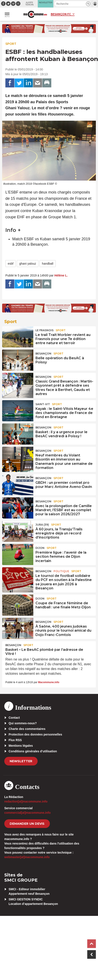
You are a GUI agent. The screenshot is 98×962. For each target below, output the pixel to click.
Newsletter (21, 761)
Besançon (43, 353)
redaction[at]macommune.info (25, 801)
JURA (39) (42, 524)
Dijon (39, 548)
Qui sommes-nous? (23, 723)
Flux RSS (15, 740)
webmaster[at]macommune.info (27, 857)
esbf (10, 263)
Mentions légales (21, 745)
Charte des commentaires (27, 729)
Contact (14, 717)
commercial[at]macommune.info (27, 812)
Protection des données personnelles (35, 734)
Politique (61, 571)
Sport (10, 44)
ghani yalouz (27, 263)
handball (47, 263)
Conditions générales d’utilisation (33, 751)
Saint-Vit (42, 404)
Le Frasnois (44, 330)
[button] (88, 4)
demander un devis (27, 824)
